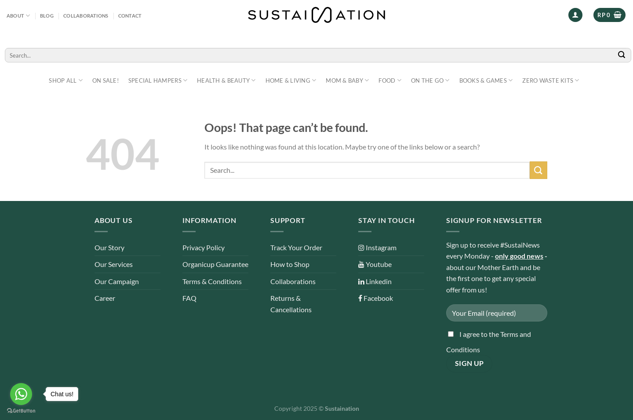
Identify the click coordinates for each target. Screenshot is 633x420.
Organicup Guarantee (215, 264)
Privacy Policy (203, 247)
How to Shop (289, 264)
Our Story (109, 247)
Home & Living (291, 80)
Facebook (375, 298)
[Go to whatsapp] (21, 394)
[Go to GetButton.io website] (21, 411)
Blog (47, 15)
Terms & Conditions (212, 281)
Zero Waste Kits (550, 80)
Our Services (114, 264)
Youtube (375, 264)
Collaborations (85, 15)
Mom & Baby (347, 80)
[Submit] (622, 55)
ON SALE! (105, 80)
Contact (130, 15)
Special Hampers (157, 80)
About (18, 15)
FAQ (189, 298)
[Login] (575, 15)
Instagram (377, 247)
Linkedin (375, 281)
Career (105, 298)
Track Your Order (296, 247)
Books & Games (486, 80)
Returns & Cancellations (291, 304)
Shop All (66, 80)
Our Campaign (117, 281)
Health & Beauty (226, 80)
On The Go (430, 80)
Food (389, 80)
